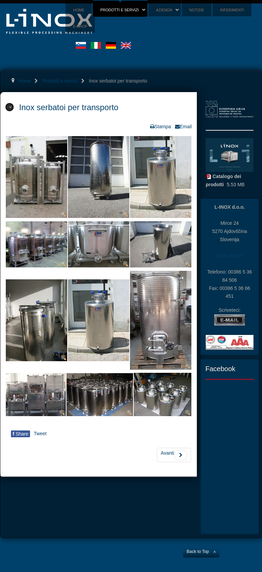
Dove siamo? (230, 255)
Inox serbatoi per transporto (68, 107)
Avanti (174, 455)
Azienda (164, 10)
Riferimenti (232, 10)
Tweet (40, 433)
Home (78, 10)
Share (20, 434)
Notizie (196, 10)
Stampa (163, 126)
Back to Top (198, 551)
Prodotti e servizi (119, 10)
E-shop (80, 26)
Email (186, 126)
